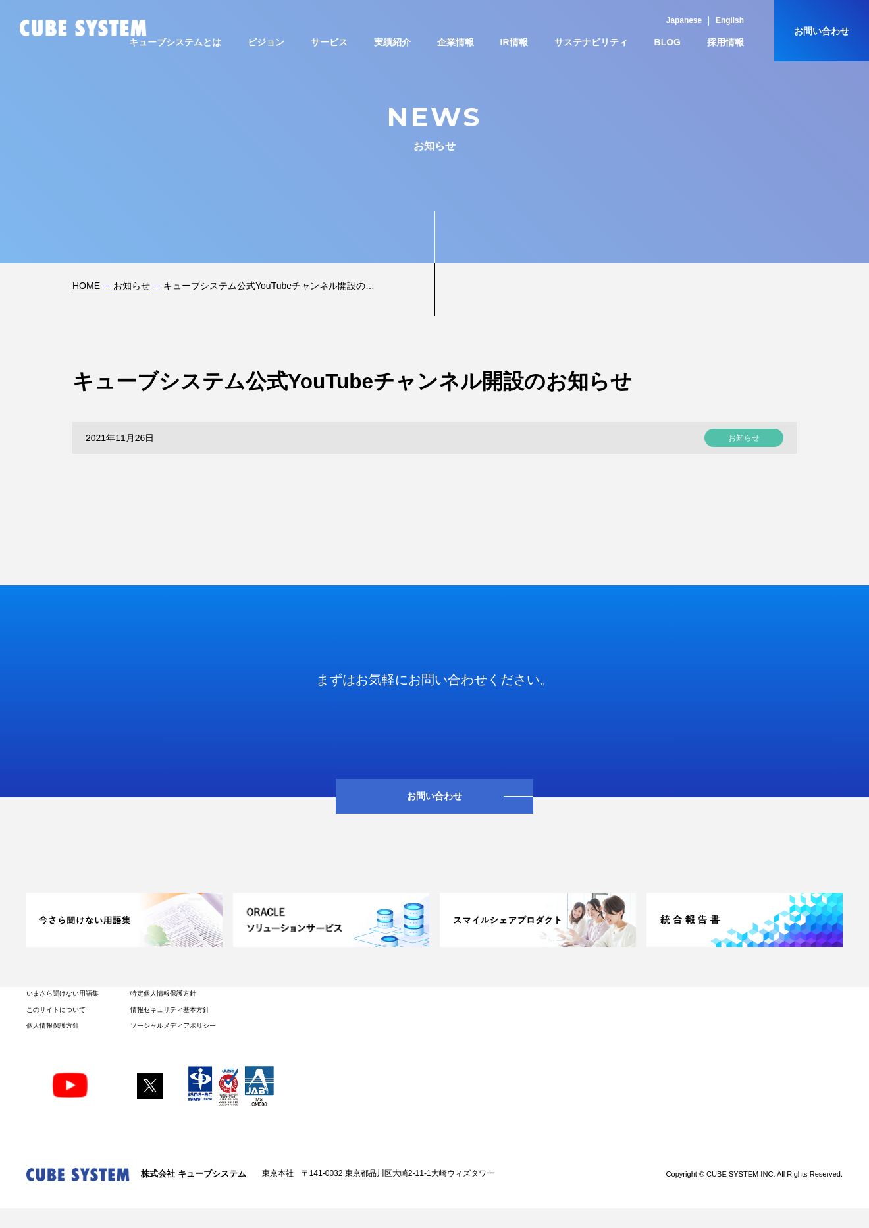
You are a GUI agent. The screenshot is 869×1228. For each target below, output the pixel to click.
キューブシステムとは (175, 42)
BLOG (667, 42)
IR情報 (514, 42)
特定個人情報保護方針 (163, 993)
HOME (86, 285)
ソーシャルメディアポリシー (173, 1025)
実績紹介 (392, 42)
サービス (329, 42)
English (730, 20)
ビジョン (266, 42)
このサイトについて (56, 1009)
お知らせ (131, 285)
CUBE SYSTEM (83, 28)
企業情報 (455, 42)
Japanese (684, 20)
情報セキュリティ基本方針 (169, 1009)
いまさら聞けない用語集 (62, 993)
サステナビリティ (591, 42)
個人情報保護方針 (52, 1025)
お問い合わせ (821, 31)
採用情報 (725, 42)
